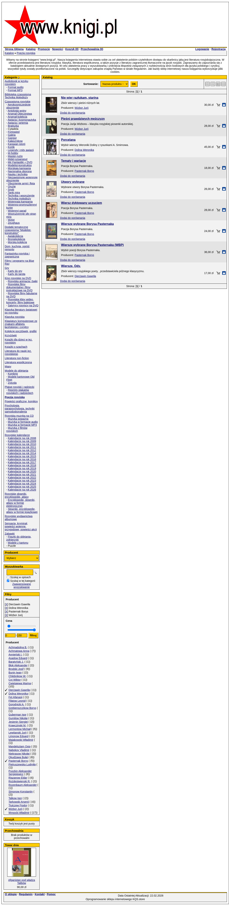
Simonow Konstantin (21, 791)
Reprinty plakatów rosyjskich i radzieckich (19, 391)
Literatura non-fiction (17, 358)
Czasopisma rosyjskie (17, 101)
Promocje (44, 49)
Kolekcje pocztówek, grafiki (21, 331)
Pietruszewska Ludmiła (22, 764)
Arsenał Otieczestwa (20, 113)
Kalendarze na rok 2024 (22, 483)
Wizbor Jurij (15, 808)
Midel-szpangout (17, 159)
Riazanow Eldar (18, 777)
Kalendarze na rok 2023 (22, 480)
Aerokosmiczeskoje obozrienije (18, 106)
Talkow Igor (15, 798)
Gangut (12, 137)
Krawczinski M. (17, 725)
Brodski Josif (16, 668)
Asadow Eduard (18, 658)
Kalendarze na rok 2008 (22, 438)
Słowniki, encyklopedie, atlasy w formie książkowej (22, 510)
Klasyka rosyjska (14, 316)
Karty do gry (15, 271)
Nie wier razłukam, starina (79, 97)
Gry (7, 267)
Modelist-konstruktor (20, 165)
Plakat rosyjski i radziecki (19, 386)
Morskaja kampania (19, 168)
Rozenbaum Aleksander (23, 784)
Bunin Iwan (15, 672)
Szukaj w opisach (20, 577)
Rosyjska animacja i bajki (23, 281)
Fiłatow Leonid (17, 700)
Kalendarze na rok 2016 (22, 459)
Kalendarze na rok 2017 (22, 462)
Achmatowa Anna (19, 650)
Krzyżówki (11, 335)
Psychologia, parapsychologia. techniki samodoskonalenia (20, 408)
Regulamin (26, 894)
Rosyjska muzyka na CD (19, 415)
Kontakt (40, 894)
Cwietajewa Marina (20, 683)
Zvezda (12, 382)
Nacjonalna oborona (20, 171)
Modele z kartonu (18, 542)
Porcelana (68, 139)
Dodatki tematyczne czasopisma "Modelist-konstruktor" (18, 230)
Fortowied (14, 131)
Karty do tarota (16, 274)
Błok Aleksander (18, 665)
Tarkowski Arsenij (19, 801)
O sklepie (11, 894)
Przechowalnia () (92, 49)
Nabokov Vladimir (19, 750)
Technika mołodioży (19, 198)
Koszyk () (71, 49)
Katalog (30, 49)
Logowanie (202, 49)
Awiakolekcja (15, 236)
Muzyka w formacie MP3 (22, 424)
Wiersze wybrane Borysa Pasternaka (87, 224)
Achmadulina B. (18, 647)
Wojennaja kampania (20, 201)
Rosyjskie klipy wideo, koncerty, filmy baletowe (20, 301)
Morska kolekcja (17, 242)
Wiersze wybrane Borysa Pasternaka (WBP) (92, 245)
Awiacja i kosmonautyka (22, 119)
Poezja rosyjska (26, 53)
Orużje (12, 186)
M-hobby (13, 153)
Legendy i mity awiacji (21, 150)
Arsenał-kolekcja (17, 116)
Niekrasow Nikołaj (19, 753)
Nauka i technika (18, 174)
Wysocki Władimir (19, 812)
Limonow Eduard (18, 736)
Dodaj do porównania (72, 112)
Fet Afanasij (15, 697)
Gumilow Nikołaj (18, 718)
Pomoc (51, 894)
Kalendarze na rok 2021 (22, 474)
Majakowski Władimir (21, 739)
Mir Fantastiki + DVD (20, 162)
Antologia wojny (17, 110)
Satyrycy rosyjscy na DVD (23, 305)
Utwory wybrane (73, 181)
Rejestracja (218, 49)
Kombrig (13, 373)
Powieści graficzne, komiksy (21, 401)
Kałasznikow (15, 141)
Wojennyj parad (17, 210)
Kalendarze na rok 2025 (22, 486)
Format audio (16, 87)
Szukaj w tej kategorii (22, 580)
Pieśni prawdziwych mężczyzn (83, 118)
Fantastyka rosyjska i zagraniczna (17, 255)
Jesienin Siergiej (18, 721)
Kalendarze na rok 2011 (22, 447)
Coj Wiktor (15, 679)
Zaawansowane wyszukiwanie (21, 586)
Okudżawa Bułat (18, 757)
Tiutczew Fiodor (18, 805)
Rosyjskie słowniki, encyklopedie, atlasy (17, 495)
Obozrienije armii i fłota (21, 183)
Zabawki (10, 533)
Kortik (11, 147)
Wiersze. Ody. (71, 266)
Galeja (12, 134)
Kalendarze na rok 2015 (22, 456)
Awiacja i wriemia (18, 122)
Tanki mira (14, 192)
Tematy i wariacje (73, 160)
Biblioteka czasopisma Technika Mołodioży (18, 96)
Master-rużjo (15, 156)
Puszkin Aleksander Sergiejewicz (20, 773)
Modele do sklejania (16, 370)
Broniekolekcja (16, 239)
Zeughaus (14, 222)
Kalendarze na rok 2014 (22, 453)
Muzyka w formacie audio (23, 421)
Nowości (57, 49)
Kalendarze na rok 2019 (22, 468)
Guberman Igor (17, 714)
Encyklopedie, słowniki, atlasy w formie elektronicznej (20, 502)
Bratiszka (13, 125)
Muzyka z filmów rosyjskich (16, 429)
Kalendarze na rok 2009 (22, 441)
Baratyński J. (16, 661)
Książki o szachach (16, 346)
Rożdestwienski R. (19, 781)
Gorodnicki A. (16, 704)
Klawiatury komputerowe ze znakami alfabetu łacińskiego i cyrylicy (21, 324)
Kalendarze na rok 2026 (22, 489)
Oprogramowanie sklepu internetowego (109, 899)
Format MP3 (15, 90)
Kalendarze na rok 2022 (22, 477)
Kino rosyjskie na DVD (18, 278)
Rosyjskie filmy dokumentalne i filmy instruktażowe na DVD (19, 287)
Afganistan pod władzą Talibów (21, 882)
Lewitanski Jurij (18, 732)
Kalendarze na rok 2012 (22, 450)
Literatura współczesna (18, 362)
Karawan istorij (16, 144)
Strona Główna (14, 49)
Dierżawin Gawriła (19, 689)
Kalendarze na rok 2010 (22, 444)
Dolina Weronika (18, 693)
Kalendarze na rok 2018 (22, 465)
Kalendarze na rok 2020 (22, 471)
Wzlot (11, 219)
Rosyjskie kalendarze (17, 435)
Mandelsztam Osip (20, 746)
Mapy (8, 366)
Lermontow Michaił (20, 729)
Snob (11, 189)
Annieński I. (15, 654)
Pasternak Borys (18, 760)
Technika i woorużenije (21, 195)
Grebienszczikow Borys (22, 707)
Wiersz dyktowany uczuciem (81, 202)
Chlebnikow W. (17, 676)
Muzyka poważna (18, 418)
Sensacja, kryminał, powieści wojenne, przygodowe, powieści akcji (21, 526)
